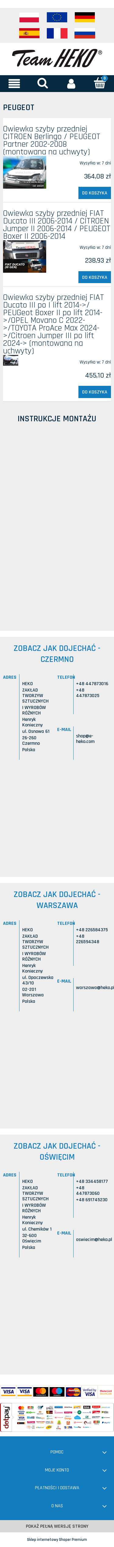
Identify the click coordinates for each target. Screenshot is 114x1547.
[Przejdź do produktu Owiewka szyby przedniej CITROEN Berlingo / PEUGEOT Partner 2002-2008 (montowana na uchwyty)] (24, 172)
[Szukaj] (43, 83)
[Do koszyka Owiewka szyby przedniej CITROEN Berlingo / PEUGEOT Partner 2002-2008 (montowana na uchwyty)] (94, 193)
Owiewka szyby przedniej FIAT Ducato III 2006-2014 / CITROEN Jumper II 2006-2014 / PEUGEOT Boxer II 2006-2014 (56, 225)
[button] (14, 83)
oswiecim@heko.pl (94, 1239)
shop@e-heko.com (85, 739)
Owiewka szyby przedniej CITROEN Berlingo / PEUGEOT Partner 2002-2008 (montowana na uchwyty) (51, 140)
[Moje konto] (71, 83)
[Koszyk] (99, 83)
